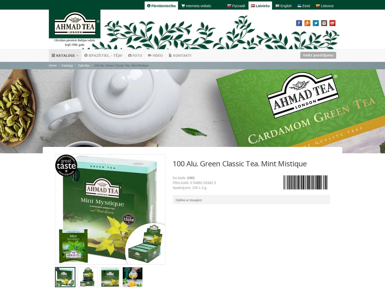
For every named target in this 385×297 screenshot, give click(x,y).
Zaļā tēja (83, 65)
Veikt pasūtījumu (318, 55)
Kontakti (180, 55)
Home (53, 65)
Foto (135, 55)
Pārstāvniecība (161, 6)
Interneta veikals (196, 6)
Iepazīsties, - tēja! (103, 55)
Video (155, 55)
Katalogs (65, 55)
